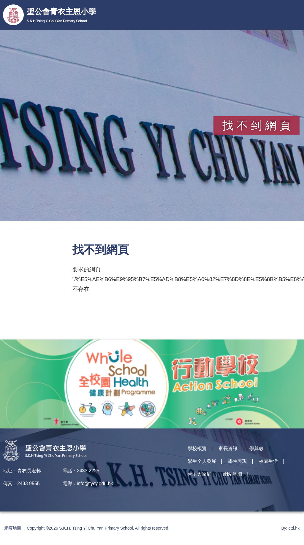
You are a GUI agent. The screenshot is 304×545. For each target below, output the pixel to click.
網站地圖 (232, 474)
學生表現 (237, 461)
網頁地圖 (12, 528)
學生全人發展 (202, 461)
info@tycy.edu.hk (95, 483)
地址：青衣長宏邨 (22, 470)
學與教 (256, 448)
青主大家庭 (199, 474)
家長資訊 (228, 448)
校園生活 (268, 461)
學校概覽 (197, 448)
